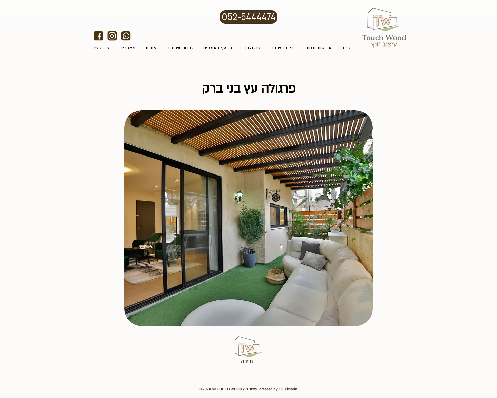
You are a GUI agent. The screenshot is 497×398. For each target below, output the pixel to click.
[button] (248, 218)
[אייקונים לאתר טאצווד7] (126, 36)
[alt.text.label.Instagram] (112, 36)
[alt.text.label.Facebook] (98, 36)
